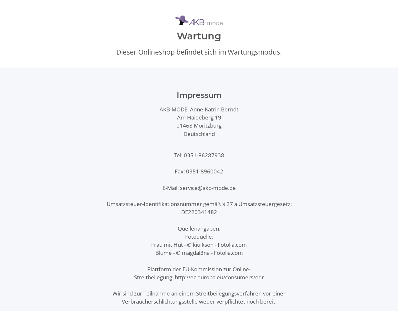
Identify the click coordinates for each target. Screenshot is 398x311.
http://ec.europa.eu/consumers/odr (219, 277)
